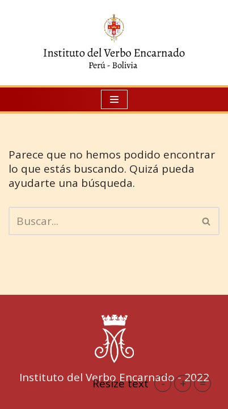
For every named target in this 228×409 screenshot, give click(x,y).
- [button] (163, 383)
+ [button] (183, 383)
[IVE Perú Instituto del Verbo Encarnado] (114, 42)
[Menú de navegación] (114, 99)
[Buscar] (101, 221)
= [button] (203, 383)
